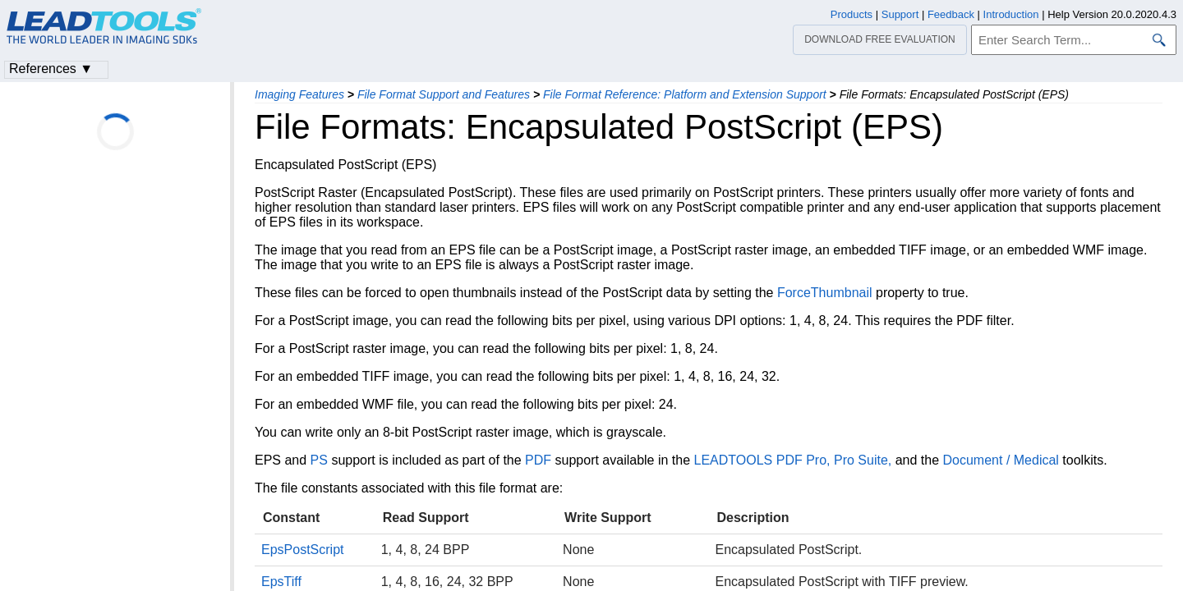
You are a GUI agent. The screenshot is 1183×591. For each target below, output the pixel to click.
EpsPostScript (302, 550)
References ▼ (51, 69)
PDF (538, 460)
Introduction (1011, 14)
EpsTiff (281, 582)
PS (319, 460)
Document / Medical (1001, 460)
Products (851, 14)
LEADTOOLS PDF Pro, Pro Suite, (793, 460)
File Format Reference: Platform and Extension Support (684, 94)
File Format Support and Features (443, 94)
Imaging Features (299, 94)
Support (900, 14)
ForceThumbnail (824, 293)
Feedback (951, 14)
